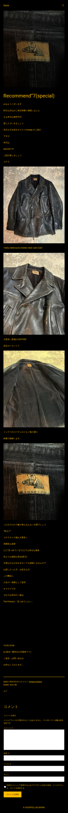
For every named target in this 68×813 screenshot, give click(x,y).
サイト (6, 774)
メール (7, 764)
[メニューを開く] (63, 5)
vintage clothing (35, 682)
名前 (6, 753)
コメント (8, 728)
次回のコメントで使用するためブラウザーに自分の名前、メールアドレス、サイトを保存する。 (35, 786)
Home (6, 5)
